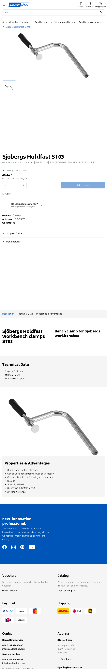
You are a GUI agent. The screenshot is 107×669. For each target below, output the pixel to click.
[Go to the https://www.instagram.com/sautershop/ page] (13, 548)
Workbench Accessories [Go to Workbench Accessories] (91, 22)
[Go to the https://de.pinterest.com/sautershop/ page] (22, 548)
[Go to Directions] (64, 659)
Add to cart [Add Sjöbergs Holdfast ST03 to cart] (83, 185)
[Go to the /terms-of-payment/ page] (8, 613)
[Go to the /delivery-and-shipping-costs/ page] (63, 613)
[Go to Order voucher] (26, 591)
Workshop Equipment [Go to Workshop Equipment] (20, 22)
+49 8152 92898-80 (12, 645)
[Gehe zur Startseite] (19, 5)
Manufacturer (11, 241)
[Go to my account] (81, 5)
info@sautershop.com (13, 649)
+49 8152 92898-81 (12, 659)
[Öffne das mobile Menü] (4, 5)
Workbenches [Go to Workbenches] (42, 22)
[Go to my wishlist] (89, 5)
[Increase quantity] (23, 185)
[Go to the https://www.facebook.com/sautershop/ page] (4, 548)
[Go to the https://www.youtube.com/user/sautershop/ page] (32, 548)
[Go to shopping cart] (100, 5)
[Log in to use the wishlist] (6, 194)
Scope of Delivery (13, 233)
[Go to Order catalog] (81, 591)
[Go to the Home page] (3, 22)
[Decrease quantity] (5, 185)
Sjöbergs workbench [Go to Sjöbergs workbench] (64, 22)
